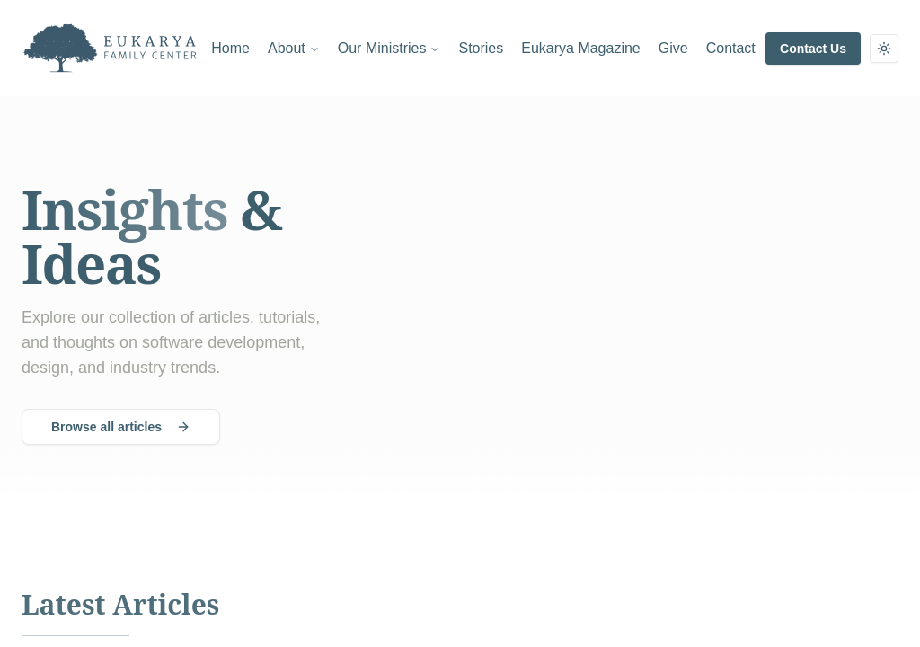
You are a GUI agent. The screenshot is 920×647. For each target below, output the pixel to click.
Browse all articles (120, 427)
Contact (731, 48)
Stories (480, 48)
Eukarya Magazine (581, 48)
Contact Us (813, 48)
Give (673, 48)
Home (230, 48)
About (294, 48)
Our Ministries (389, 48)
